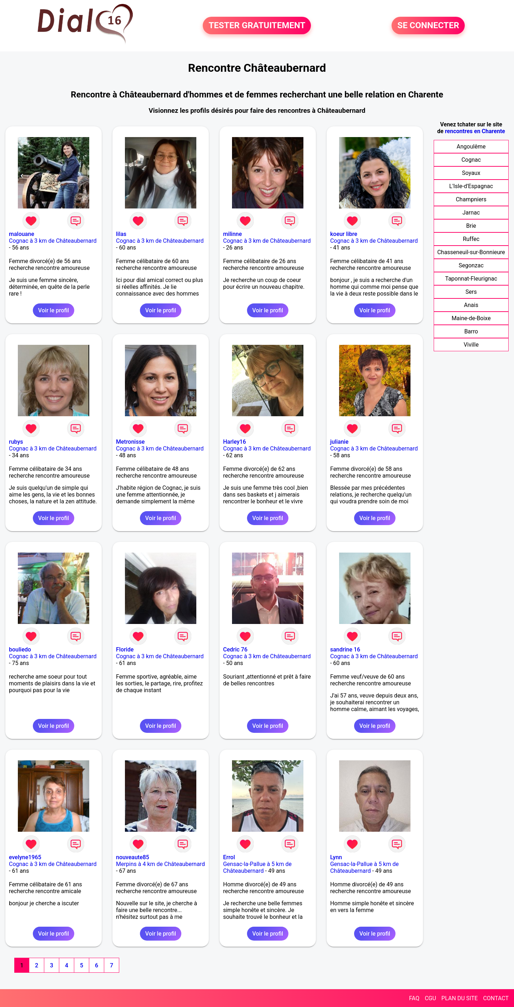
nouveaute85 (132, 857)
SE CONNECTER (428, 26)
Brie (471, 225)
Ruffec (471, 239)
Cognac (471, 159)
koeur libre (343, 234)
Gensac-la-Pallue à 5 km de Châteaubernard (257, 867)
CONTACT (496, 998)
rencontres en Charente (475, 131)
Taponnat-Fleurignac (471, 278)
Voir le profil (53, 310)
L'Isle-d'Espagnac (471, 186)
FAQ (414, 998)
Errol (229, 857)
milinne (232, 234)
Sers (471, 291)
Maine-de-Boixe (471, 318)
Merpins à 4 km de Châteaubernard (160, 864)
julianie (339, 441)
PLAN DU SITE (460, 998)
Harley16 (234, 441)
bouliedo (20, 649)
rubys (16, 441)
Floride (124, 649)
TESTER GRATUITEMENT (256, 26)
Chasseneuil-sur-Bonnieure (471, 252)
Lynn (336, 857)
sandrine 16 (345, 649)
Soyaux (471, 173)
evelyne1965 (25, 857)
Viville (471, 344)
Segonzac (471, 265)
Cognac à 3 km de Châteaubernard (53, 240)
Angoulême (471, 146)
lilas (121, 234)
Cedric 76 (235, 649)
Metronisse (130, 441)
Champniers (471, 199)
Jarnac (471, 212)
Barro (471, 331)
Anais (471, 305)
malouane (21, 234)
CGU (430, 998)
